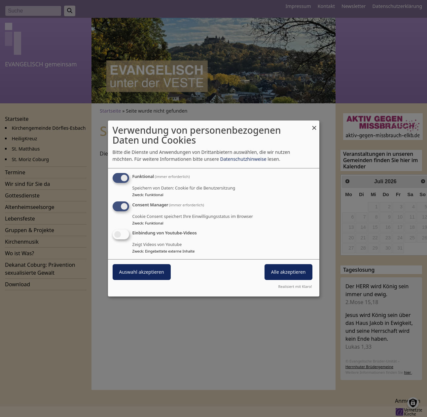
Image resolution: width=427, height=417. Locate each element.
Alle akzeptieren (288, 272)
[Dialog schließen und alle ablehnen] (314, 125)
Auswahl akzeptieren (141, 272)
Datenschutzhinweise (243, 159)
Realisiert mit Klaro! (295, 286)
